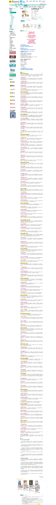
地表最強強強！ (11, 42)
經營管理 (11, 15)
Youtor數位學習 (39, 5)
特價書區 (16, 5)
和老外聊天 (11, 38)
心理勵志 (29, 5)
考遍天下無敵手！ (12, 44)
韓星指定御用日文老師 (12, 37)
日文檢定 (11, 43)
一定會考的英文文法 (12, 32)
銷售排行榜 (12, 5)
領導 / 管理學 (12, 17)
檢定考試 (22, 5)
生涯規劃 (12, 21)
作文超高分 (11, 54)
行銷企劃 (11, 22)
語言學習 (19, 5)
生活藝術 (32, 5)
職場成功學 (12, 16)
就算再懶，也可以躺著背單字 (13, 48)
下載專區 (43, 5)
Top (42, 72)
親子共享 (35, 5)
